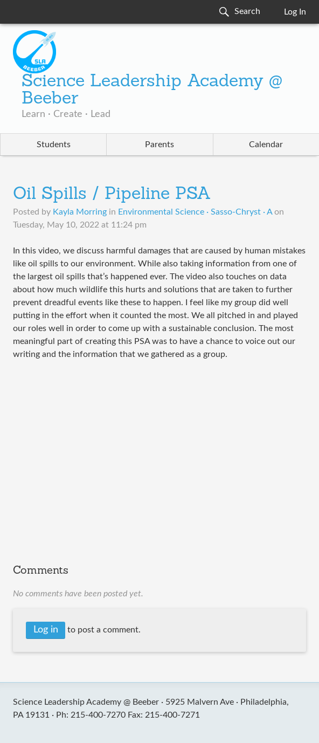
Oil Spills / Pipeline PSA (112, 194)
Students (54, 144)
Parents (159, 144)
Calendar (266, 144)
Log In (295, 12)
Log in (45, 630)
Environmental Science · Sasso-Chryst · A (195, 212)
